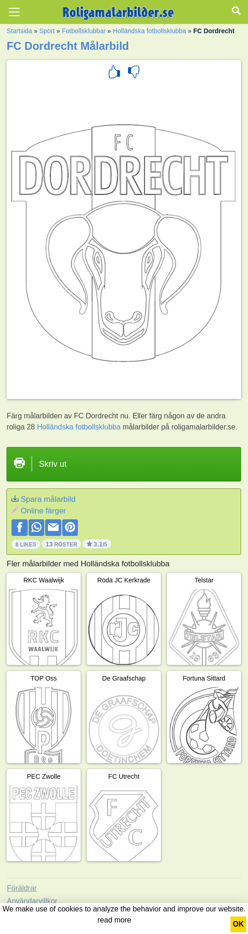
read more (114, 920)
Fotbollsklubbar (84, 31)
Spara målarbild (48, 499)
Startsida (19, 31)
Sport (46, 31)
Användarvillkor (32, 901)
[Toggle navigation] (14, 12)
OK (238, 924)
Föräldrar (22, 888)
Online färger (43, 510)
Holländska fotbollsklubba (149, 31)
